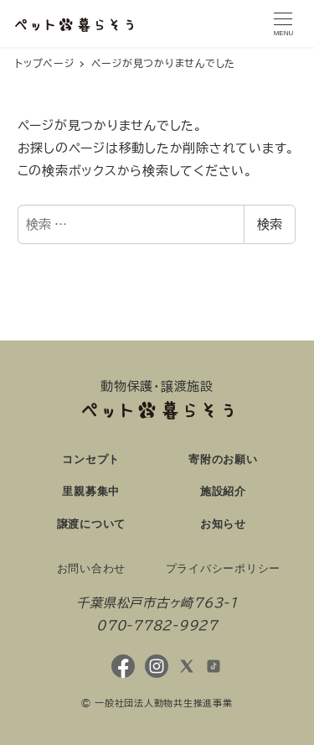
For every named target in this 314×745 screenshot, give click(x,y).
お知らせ (223, 524)
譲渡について (91, 524)
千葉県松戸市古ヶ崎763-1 (157, 603)
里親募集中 (91, 491)
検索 (269, 224)
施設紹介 (223, 491)
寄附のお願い (223, 459)
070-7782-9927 (157, 625)
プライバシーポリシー (223, 568)
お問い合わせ (91, 568)
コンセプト (91, 459)
